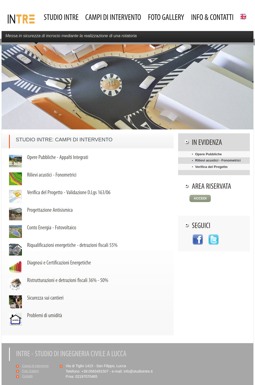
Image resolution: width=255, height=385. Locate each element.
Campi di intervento (35, 366)
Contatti (27, 376)
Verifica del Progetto (211, 167)
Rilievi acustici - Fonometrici (218, 160)
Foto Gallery (30, 371)
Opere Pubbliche (208, 154)
